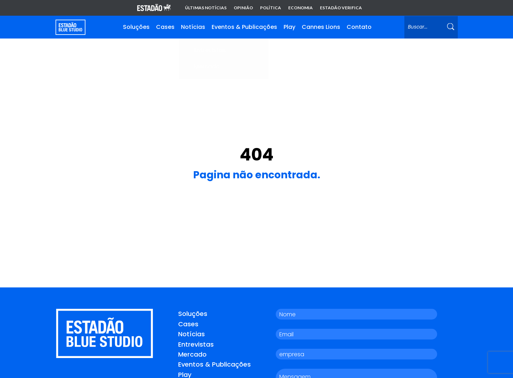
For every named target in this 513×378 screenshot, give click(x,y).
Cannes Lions (321, 27)
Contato (359, 27)
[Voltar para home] (70, 27)
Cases (165, 27)
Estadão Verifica (341, 8)
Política (270, 8)
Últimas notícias (206, 8)
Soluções (136, 27)
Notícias (193, 27)
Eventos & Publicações (244, 27)
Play (289, 27)
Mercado (192, 353)
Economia (300, 8)
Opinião (243, 8)
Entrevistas (196, 343)
